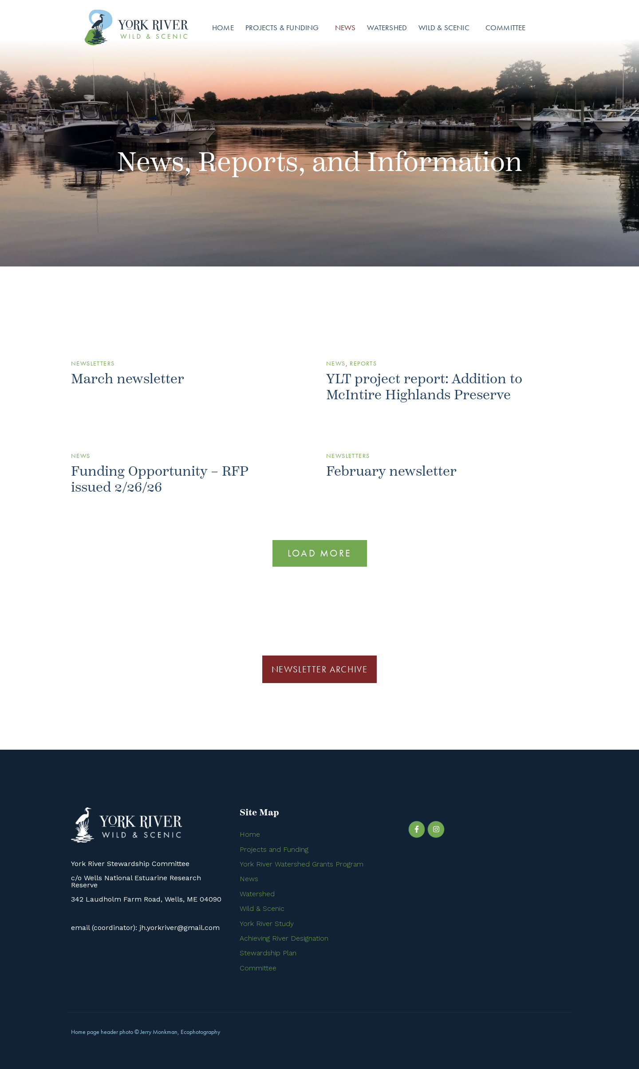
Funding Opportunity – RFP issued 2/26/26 (159, 479)
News (345, 27)
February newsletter (391, 471)
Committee (505, 27)
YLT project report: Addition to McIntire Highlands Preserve (424, 387)
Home (223, 27)
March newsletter (127, 379)
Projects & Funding (282, 27)
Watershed (387, 27)
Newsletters (92, 363)
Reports (363, 363)
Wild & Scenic (443, 27)
